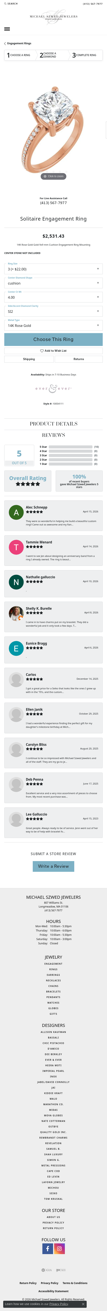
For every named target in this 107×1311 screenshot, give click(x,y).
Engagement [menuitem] (54, 963)
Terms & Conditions (75, 1283)
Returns (79, 359)
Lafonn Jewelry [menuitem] (53, 1182)
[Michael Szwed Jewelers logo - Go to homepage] (54, 16)
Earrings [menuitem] (53, 974)
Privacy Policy (53, 1222)
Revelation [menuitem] (53, 1143)
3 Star (43, 455)
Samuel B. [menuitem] (53, 1148)
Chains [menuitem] (53, 986)
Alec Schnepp (36, 507)
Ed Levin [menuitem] (53, 1176)
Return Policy (53, 1228)
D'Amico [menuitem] (53, 1048)
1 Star (43, 464)
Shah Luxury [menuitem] (53, 1154)
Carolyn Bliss (36, 744)
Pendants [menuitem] (53, 997)
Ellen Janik (34, 709)
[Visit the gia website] (47, 1270)
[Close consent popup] (83, 1304)
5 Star (43, 447)
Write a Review (53, 866)
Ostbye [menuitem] (54, 1126)
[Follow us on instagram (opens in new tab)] (59, 1248)
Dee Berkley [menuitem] (53, 1054)
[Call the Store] (53, 910)
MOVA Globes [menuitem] (53, 1115)
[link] (92, 3)
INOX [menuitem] (53, 1076)
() (96, 447)
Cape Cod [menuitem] (53, 1171)
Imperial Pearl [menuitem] (53, 1070)
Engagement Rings (19, 43)
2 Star (43, 459)
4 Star (43, 451)
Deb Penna (34, 779)
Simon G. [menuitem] (53, 1159)
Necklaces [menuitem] (53, 980)
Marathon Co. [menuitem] (53, 1104)
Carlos (31, 674)
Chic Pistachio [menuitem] (53, 1043)
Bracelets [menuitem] (53, 991)
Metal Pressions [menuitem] (54, 1165)
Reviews (53, 435)
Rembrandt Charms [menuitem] (53, 1137)
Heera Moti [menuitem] (53, 1065)
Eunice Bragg (36, 643)
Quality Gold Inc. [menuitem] (53, 1132)
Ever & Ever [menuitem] (53, 1059)
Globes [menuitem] (53, 1008)
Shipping (29, 359)
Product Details (53, 424)
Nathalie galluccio (40, 577)
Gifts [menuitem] (53, 1013)
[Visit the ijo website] (61, 1270)
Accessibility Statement (53, 1291)
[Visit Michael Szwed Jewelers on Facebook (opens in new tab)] (47, 1248)
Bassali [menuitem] (53, 1037)
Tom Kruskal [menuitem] (53, 1198)
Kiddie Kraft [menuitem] (53, 1093)
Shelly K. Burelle (39, 608)
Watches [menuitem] (54, 1002)
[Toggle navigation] (7, 29)
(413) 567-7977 (53, 203)
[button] (11, 3)
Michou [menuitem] (53, 1187)
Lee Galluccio (36, 814)
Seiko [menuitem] (54, 1193)
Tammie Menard (39, 542)
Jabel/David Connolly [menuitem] (53, 1082)
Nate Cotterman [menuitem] (53, 1121)
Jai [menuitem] (53, 1087)
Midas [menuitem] (53, 1109)
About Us (53, 1217)
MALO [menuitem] (53, 1098)
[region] (53, 132)
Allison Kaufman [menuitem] (53, 1032)
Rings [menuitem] (53, 969)
